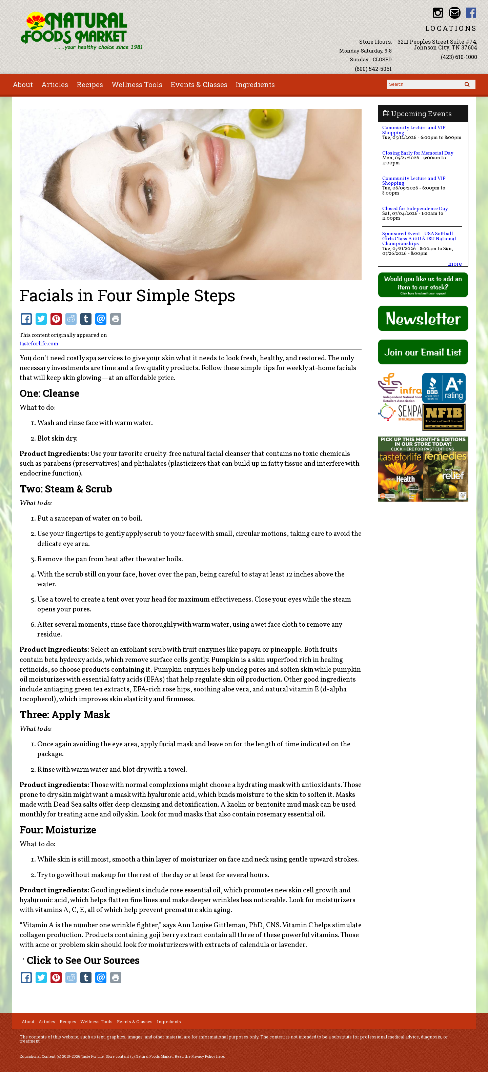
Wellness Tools (136, 84)
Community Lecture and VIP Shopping (414, 130)
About (23, 84)
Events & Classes (199, 84)
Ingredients (255, 84)
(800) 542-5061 (373, 68)
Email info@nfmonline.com (455, 13)
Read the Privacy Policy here (199, 1056)
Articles (54, 84)
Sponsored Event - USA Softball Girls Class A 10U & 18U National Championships (419, 238)
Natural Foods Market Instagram (438, 13)
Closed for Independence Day (415, 208)
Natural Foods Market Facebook (471, 13)
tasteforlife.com (39, 344)
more (455, 263)
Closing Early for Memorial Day (417, 153)
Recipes (90, 84)
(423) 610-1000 (459, 56)
